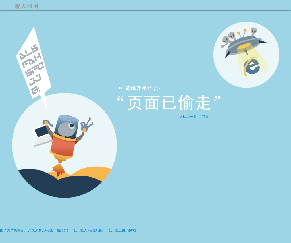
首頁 (205, 117)
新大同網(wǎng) (29, 5)
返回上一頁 (188, 117)
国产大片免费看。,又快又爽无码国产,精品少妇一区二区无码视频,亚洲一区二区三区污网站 (68, 230)
